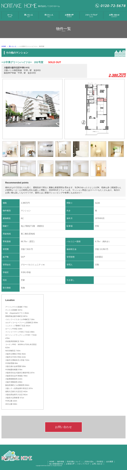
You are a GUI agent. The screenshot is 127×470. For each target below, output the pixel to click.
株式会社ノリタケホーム (49, 6)
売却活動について (74, 462)
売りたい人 (49, 15)
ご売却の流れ (88, 462)
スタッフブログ (91, 15)
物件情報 (60, 462)
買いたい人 (28, 15)
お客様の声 (69, 15)
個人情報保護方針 (56, 464)
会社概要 (109, 462)
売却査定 (99, 462)
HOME (3, 46)
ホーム (10, 15)
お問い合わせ (114, 15)
